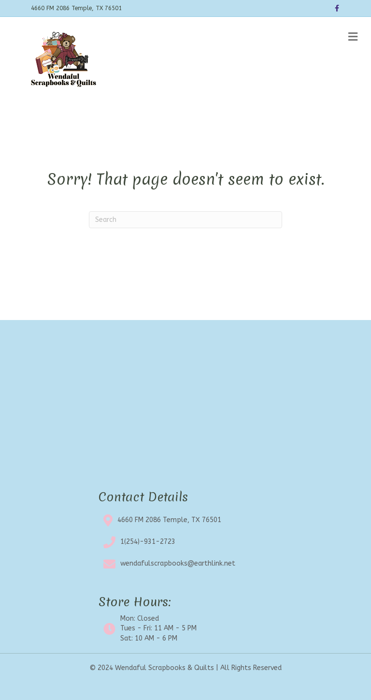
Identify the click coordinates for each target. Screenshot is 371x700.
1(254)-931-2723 (147, 542)
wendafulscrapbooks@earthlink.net (177, 563)
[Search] (185, 219)
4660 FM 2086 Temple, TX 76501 (169, 520)
